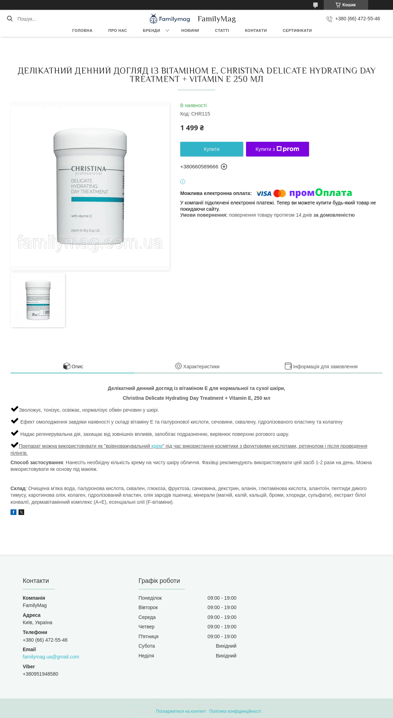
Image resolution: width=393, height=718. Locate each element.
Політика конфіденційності (235, 711)
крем (157, 446)
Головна (82, 30)
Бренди (151, 30)
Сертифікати (297, 30)
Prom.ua (229, 705)
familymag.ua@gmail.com (51, 657)
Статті (222, 30)
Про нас (117, 30)
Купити (212, 149)
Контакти (256, 30)
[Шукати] (9, 19)
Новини (190, 30)
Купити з (277, 149)
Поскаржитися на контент (181, 711)
